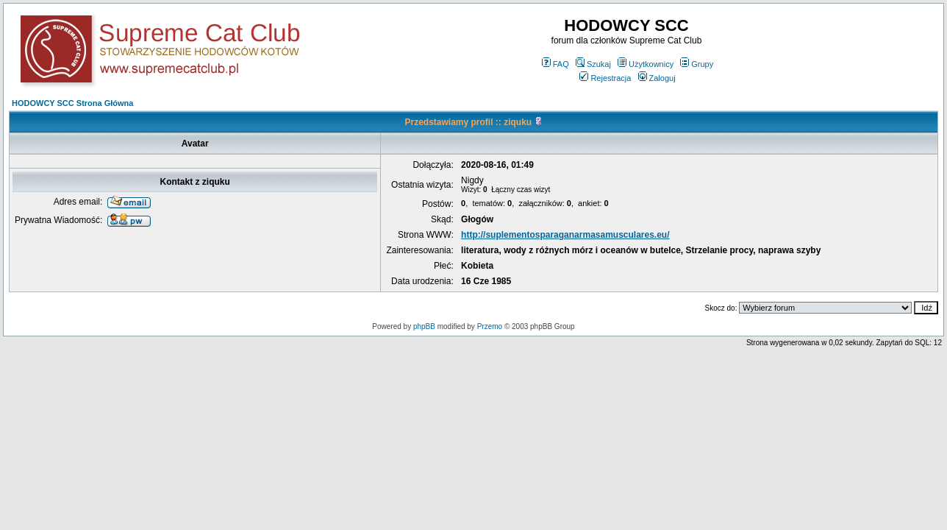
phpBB (424, 326)
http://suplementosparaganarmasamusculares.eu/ (565, 235)
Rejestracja (605, 78)
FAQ (555, 64)
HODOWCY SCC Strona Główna (72, 103)
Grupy (696, 64)
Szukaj (593, 64)
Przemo (489, 326)
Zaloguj (657, 78)
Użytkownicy (645, 64)
